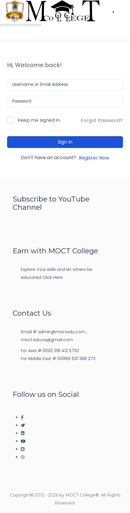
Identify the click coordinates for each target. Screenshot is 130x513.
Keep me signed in (39, 120)
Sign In (65, 142)
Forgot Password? (102, 120)
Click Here (52, 277)
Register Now (94, 157)
